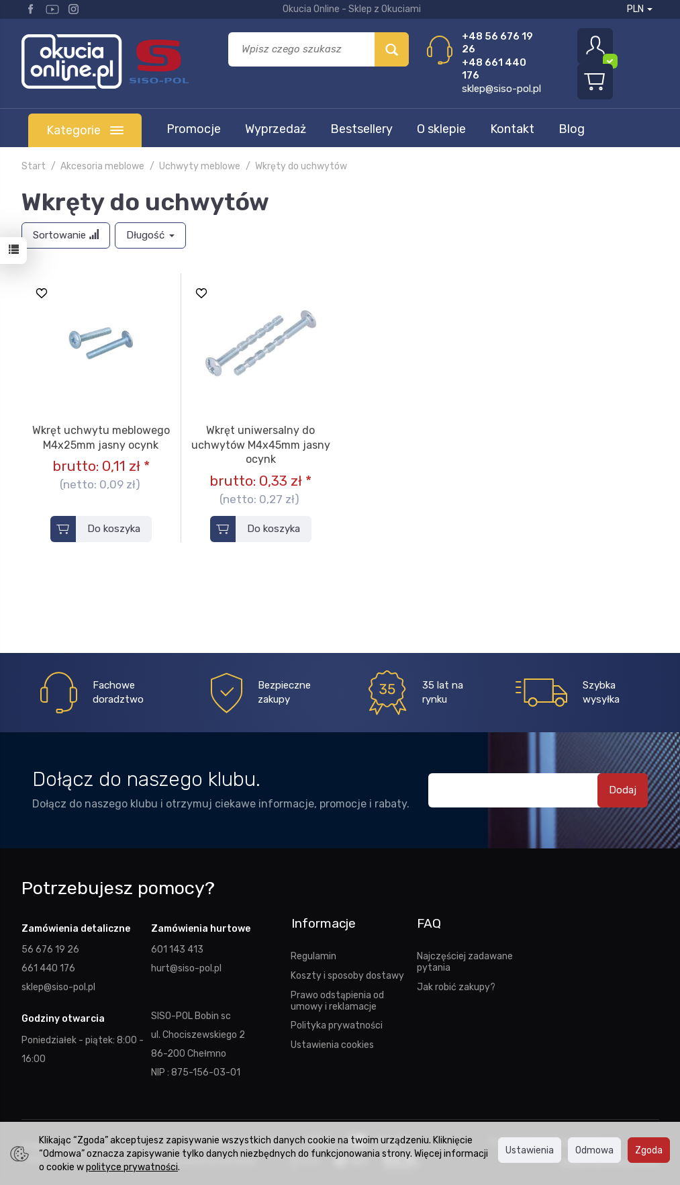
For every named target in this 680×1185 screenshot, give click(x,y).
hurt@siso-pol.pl (186, 968)
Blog (571, 129)
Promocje (193, 129)
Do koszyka (113, 529)
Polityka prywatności (337, 1024)
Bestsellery (361, 129)
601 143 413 (177, 949)
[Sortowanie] (65, 235)
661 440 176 (48, 968)
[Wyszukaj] (392, 49)
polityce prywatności (132, 1166)
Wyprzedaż (275, 129)
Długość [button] (150, 235)
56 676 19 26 (50, 949)
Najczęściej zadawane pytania (465, 960)
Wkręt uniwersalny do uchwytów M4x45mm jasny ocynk (260, 445)
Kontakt (512, 129)
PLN (639, 9)
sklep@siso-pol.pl (501, 89)
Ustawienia (529, 1150)
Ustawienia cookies (332, 1043)
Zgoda (649, 1150)
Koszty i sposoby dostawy (347, 974)
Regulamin (313, 954)
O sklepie (441, 129)
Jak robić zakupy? (456, 985)
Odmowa (594, 1150)
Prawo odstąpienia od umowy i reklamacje (337, 999)
